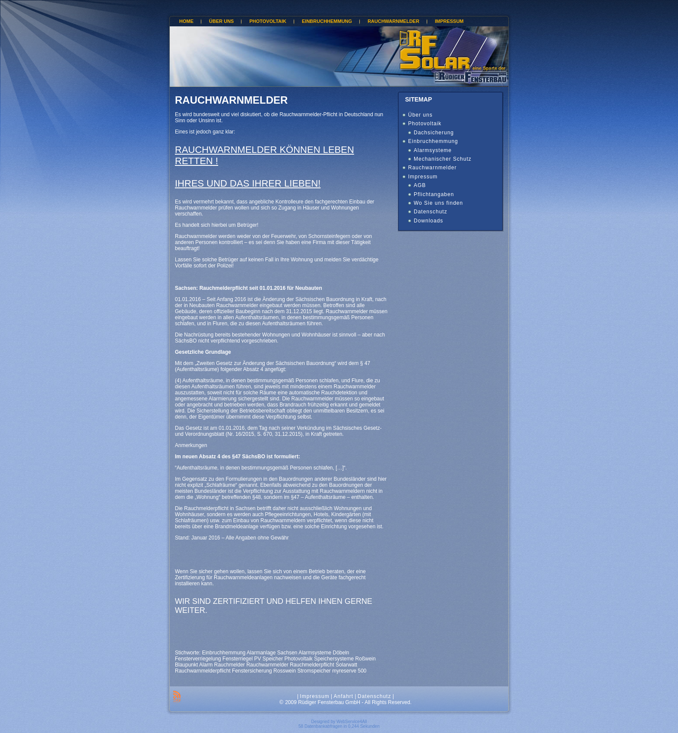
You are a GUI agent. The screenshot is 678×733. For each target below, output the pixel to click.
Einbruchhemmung (433, 141)
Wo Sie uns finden (438, 203)
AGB (420, 185)
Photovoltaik (424, 124)
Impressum (422, 177)
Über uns (420, 115)
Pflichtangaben (434, 194)
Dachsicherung (434, 133)
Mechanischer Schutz (443, 159)
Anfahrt (343, 696)
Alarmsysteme (433, 150)
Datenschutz (430, 212)
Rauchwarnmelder (231, 100)
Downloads (428, 221)
